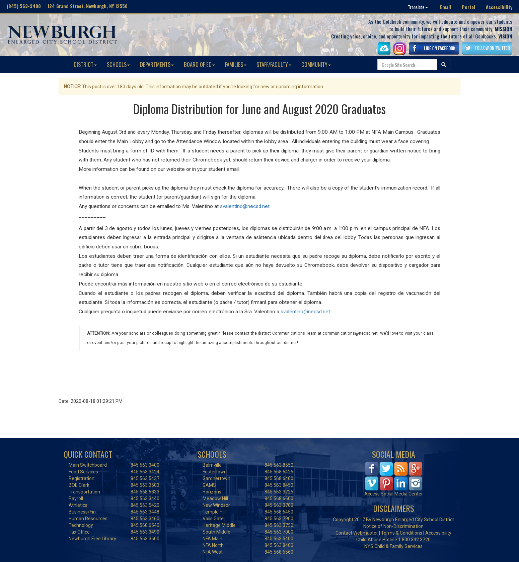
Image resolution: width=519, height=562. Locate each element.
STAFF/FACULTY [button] (273, 64)
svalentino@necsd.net (245, 206)
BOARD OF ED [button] (199, 64)
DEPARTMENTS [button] (157, 64)
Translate (418, 6)
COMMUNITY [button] (316, 64)
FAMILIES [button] (235, 64)
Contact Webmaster (357, 533)
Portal (468, 6)
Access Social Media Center (393, 493)
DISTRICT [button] (85, 64)
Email (445, 6)
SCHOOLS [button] (118, 64)
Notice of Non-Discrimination (393, 526)
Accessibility (499, 6)
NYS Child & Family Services (393, 546)
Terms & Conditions (401, 533)
